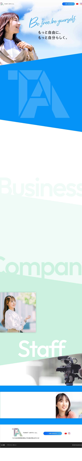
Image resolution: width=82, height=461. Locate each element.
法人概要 (3, 445)
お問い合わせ (68, 4)
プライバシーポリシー (12, 445)
